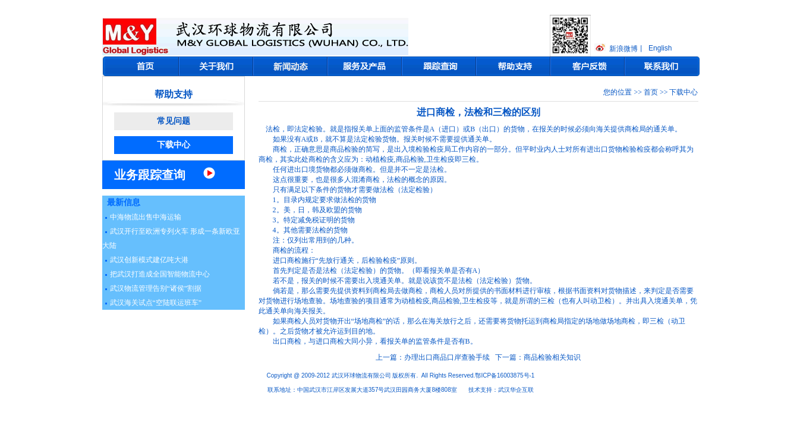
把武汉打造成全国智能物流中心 (160, 274)
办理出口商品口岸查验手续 (447, 357)
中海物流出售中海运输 (145, 217)
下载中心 (173, 144)
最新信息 (123, 202)
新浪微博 (623, 49)
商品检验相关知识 (552, 357)
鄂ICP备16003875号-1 (504, 375)
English (660, 48)
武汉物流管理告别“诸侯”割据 (156, 288)
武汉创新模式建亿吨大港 (149, 260)
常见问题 (173, 121)
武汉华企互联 (516, 389)
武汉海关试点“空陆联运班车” (156, 302)
